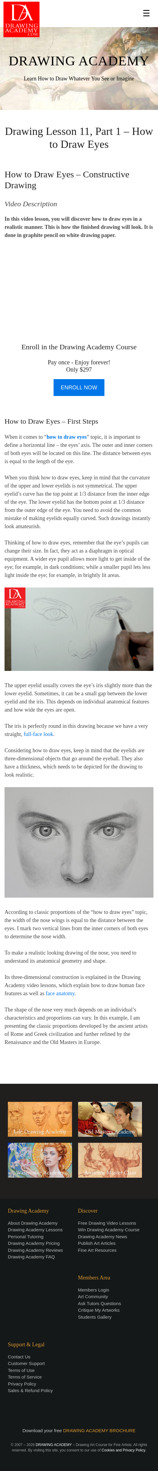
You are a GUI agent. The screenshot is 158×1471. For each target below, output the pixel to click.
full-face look (38, 734)
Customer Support (26, 1363)
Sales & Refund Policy (30, 1390)
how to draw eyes (67, 437)
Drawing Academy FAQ (31, 1256)
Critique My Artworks (99, 1310)
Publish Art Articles (97, 1243)
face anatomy (60, 993)
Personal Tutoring (26, 1236)
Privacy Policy (22, 1383)
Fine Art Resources (97, 1250)
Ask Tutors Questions (99, 1303)
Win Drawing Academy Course (109, 1229)
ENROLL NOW (79, 388)
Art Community (93, 1296)
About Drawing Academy (33, 1223)
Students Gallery (95, 1317)
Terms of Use (21, 1370)
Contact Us (19, 1356)
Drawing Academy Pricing (34, 1243)
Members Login (93, 1289)
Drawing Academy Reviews (35, 1250)
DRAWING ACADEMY (78, 60)
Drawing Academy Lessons (35, 1229)
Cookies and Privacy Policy (123, 1450)
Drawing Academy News (102, 1236)
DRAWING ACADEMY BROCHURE (99, 1430)
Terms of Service (25, 1376)
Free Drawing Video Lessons (107, 1223)
